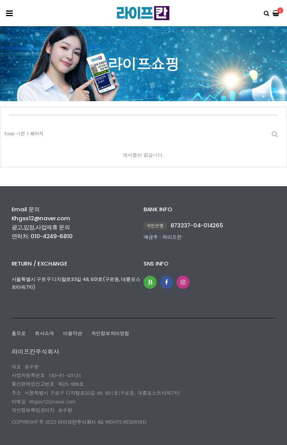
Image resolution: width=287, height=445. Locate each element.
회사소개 (44, 333)
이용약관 (72, 333)
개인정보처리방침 (110, 333)
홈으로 (19, 333)
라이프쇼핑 (143, 63)
